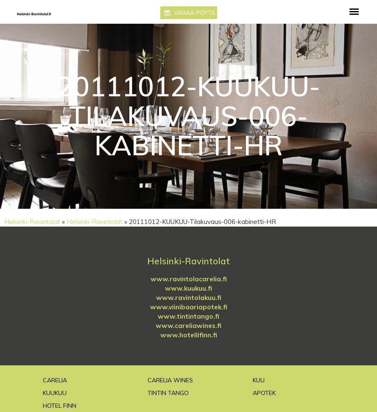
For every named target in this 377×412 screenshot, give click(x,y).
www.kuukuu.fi (188, 288)
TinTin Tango (168, 393)
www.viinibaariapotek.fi (188, 307)
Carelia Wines (170, 380)
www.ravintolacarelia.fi (189, 279)
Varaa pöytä (190, 13)
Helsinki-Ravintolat (32, 222)
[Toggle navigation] (354, 11)
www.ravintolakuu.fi (188, 298)
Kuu (259, 380)
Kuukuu (55, 393)
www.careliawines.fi (188, 326)
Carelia (55, 380)
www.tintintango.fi (188, 316)
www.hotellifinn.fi (188, 335)
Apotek (264, 393)
